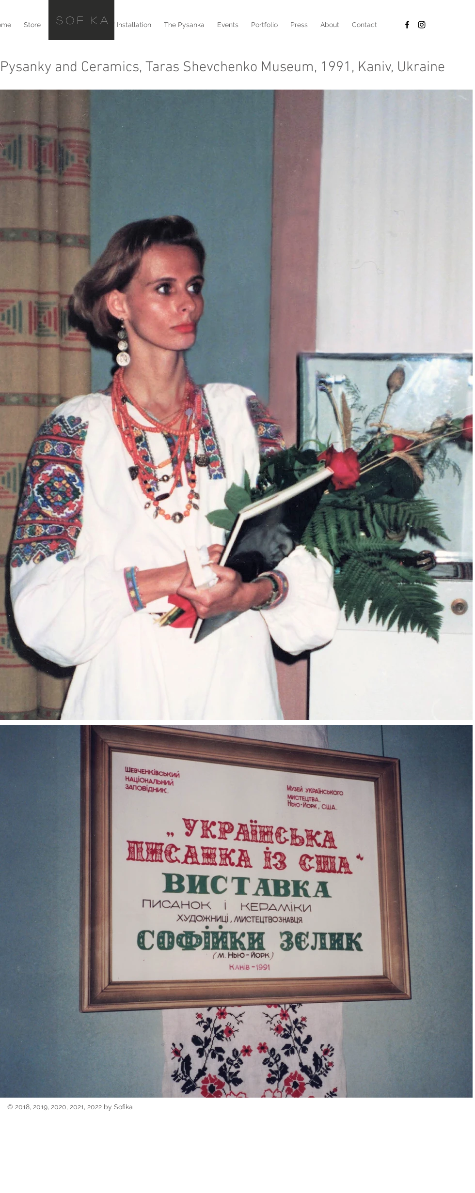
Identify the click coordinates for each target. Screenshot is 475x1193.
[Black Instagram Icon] (422, 25)
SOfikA (83, 20)
